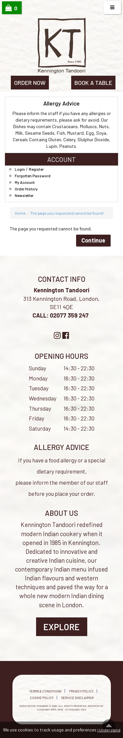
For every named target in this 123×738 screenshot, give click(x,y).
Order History (26, 188)
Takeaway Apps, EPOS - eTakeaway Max (61, 709)
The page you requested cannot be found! (67, 213)
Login (20, 169)
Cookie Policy (41, 698)
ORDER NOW (30, 82)
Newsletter (24, 195)
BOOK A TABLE (93, 82)
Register (36, 169)
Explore (61, 627)
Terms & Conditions (45, 691)
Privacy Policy (81, 691)
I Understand (108, 730)
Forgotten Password (33, 175)
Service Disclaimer (77, 698)
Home (20, 213)
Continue (93, 240)
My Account (25, 182)
